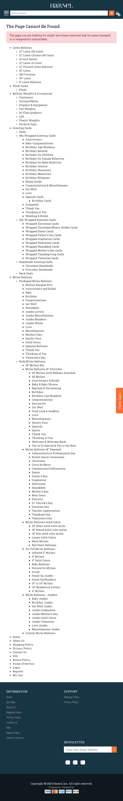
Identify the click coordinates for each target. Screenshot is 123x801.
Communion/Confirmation (49, 468)
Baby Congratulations (39, 143)
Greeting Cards (22, 128)
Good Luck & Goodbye (45, 411)
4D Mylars (38, 376)
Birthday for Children (39, 154)
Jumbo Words (34, 323)
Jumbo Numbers (35, 319)
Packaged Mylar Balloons (35, 281)
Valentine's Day (35, 357)
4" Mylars (38, 591)
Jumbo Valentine (43, 621)
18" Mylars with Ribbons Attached (53, 373)
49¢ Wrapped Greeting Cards (37, 135)
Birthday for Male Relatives (43, 162)
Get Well (31, 189)
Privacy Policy (22, 648)
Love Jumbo (39, 625)
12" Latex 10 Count (30, 63)
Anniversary (33, 139)
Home (16, 637)
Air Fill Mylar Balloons (40, 549)
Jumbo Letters (34, 311)
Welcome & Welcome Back (49, 441)
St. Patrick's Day (42, 503)
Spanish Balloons (36, 346)
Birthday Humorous (38, 170)
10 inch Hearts (28, 59)
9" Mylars (38, 556)
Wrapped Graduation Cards (42, 239)
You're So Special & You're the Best (54, 445)
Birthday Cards (41, 200)
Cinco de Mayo (41, 464)
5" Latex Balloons (30, 82)
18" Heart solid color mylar (49, 526)
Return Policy (21, 659)
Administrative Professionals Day (54, 453)
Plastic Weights (29, 120)
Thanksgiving (41, 514)
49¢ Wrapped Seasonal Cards (37, 219)
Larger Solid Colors (44, 537)
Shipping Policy (23, 644)
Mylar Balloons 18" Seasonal (43, 449)
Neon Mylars (40, 541)
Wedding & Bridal (36, 216)
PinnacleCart (68, 787)
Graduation (39, 480)
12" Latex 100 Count (31, 51)
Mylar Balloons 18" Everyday (43, 369)
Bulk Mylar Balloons (32, 361)
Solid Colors (33, 342)
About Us (18, 640)
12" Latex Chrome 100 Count (36, 55)
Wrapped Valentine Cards (41, 258)
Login (16, 667)
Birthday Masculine (38, 174)
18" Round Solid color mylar (49, 529)
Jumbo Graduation (43, 610)
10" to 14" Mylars (42, 583)
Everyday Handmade (39, 269)
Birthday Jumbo (42, 602)
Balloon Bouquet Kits (39, 285)
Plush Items (20, 86)
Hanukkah (32, 307)
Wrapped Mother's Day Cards (43, 250)
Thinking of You (35, 212)
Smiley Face (33, 338)
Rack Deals (26, 273)
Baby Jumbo (40, 598)
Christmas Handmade (39, 265)
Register (18, 671)
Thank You (32, 208)
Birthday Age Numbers (40, 147)
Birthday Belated (36, 151)
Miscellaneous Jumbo (46, 629)
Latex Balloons (22, 47)
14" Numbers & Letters (46, 587)
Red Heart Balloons (44, 545)
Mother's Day (33, 334)
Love (28, 193)
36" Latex (25, 78)
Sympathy (32, 204)
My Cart (18, 675)
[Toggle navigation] (7, 13)
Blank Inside (33, 181)
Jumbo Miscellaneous (39, 315)
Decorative (39, 403)
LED (21, 116)
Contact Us (20, 652)
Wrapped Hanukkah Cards (42, 246)
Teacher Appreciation (46, 510)
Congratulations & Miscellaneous (46, 185)
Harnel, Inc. (60, 783)
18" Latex (25, 70)
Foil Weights (27, 108)
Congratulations (35, 300)
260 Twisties (27, 74)
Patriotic (37, 499)
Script (36, 571)
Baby (28, 292)
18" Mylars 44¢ (34, 365)
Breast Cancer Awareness (48, 457)
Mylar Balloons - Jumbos (41, 594)
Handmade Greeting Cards (36, 262)
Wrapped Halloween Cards (42, 242)
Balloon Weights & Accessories (32, 93)
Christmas (38, 461)
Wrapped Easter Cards (39, 231)
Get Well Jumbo (42, 606)
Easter (36, 472)
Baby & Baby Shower (45, 384)
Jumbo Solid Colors (44, 617)
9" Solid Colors (41, 560)
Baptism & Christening (46, 388)
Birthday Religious (37, 177)
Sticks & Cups (27, 124)
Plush (22, 89)
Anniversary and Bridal (40, 288)
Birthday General (36, 166)
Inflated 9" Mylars (43, 552)
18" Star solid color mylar (48, 533)
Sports (36, 430)
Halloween (39, 483)
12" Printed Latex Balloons (36, 66)
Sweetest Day (40, 506)
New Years (38, 495)
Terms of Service (23, 663)
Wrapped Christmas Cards (42, 223)
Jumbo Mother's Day (45, 614)
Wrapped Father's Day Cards (43, 235)
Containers (26, 97)
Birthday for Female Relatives (44, 158)
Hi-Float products (30, 112)
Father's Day (40, 476)
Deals (22, 131)
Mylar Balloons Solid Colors (43, 522)
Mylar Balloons (22, 277)
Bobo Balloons (41, 564)
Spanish (37, 426)
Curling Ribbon (28, 101)
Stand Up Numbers (44, 579)
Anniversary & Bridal (45, 380)
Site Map (10, 702)
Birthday (31, 296)
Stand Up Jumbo (42, 575)
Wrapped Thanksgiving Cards (44, 254)
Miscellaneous (34, 330)
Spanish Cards (34, 196)
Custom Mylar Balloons (40, 633)
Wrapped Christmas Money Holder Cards (51, 227)
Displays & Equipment (33, 105)
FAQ (15, 656)
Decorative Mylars (44, 568)
